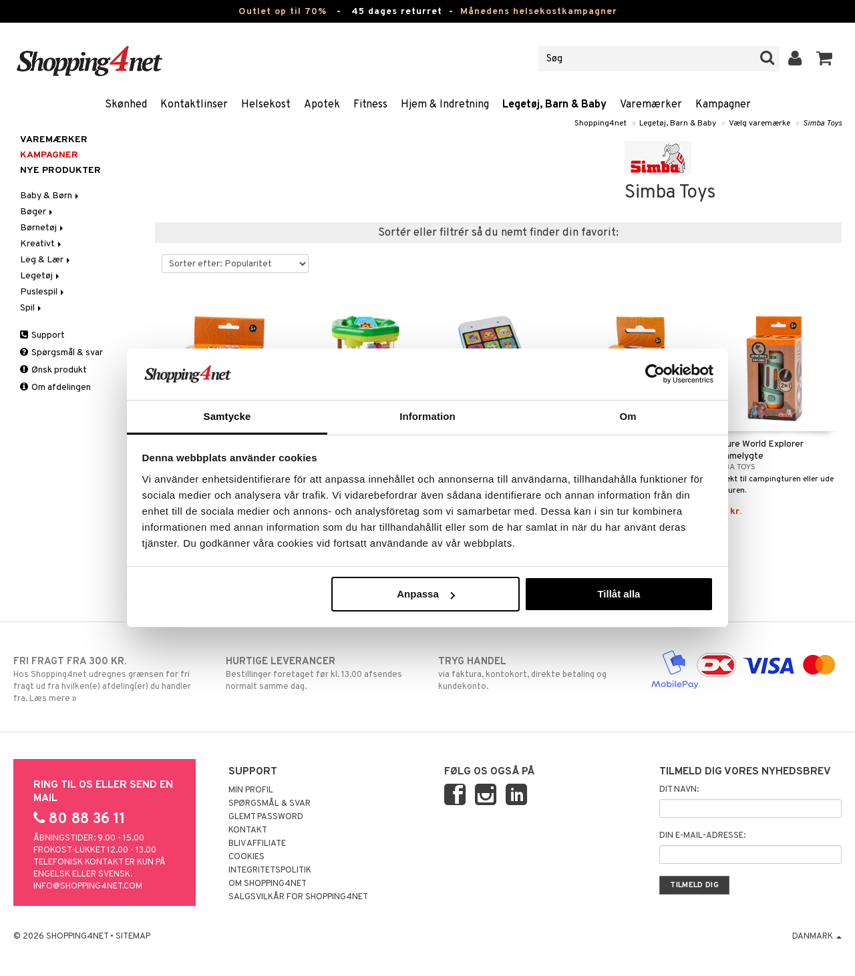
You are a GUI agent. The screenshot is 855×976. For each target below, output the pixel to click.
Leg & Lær (46, 260)
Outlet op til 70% (282, 11)
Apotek (322, 104)
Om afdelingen (55, 387)
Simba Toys (822, 123)
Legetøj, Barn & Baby (554, 104)
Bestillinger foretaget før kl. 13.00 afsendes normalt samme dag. (321, 673)
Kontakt (247, 830)
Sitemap (133, 936)
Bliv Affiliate (257, 843)
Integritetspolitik (269, 870)
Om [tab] (627, 416)
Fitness (370, 104)
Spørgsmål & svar (61, 352)
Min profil (250, 790)
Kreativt (41, 244)
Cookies (246, 857)
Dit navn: (679, 789)
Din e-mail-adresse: (702, 835)
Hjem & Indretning (445, 104)
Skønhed (126, 104)
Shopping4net (600, 123)
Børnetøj (42, 228)
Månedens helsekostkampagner (538, 11)
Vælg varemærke (759, 123)
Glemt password (265, 817)
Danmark (817, 936)
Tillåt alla (618, 593)
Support (42, 335)
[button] (824, 58)
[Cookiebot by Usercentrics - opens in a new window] (654, 374)
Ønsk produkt (53, 370)
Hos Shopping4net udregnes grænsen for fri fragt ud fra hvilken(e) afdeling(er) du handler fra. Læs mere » (108, 679)
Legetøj (40, 276)
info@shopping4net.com (87, 886)
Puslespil (43, 292)
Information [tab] (427, 416)
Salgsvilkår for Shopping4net (298, 897)
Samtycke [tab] (227, 416)
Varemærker (651, 104)
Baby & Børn (50, 196)
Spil (31, 308)
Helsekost (266, 104)
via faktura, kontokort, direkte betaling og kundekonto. (533, 673)
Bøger (37, 212)
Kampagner (723, 104)
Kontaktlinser (194, 104)
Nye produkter (60, 170)
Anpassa (426, 593)
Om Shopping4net (267, 884)
